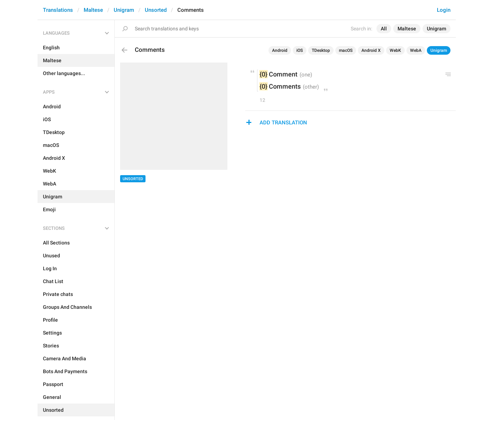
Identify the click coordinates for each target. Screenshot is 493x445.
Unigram (124, 10)
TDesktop (321, 50)
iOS (299, 50)
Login (443, 10)
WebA (415, 50)
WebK (395, 50)
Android (279, 50)
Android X (371, 50)
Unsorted (156, 10)
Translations (58, 10)
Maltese (93, 10)
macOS (346, 50)
